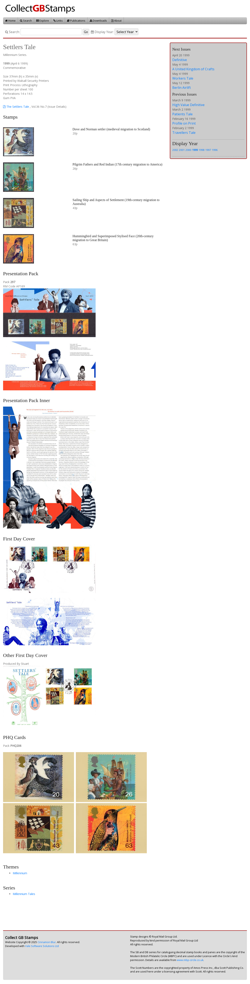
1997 (208, 150)
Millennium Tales (24, 894)
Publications (76, 20)
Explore (42, 20)
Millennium (20, 873)
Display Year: (102, 32)
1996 (215, 150)
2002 (175, 150)
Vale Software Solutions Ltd (42, 946)
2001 (182, 150)
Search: (12, 32)
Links (58, 20)
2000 (188, 150)
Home (10, 20)
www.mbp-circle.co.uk (190, 960)
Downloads (98, 20)
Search (26, 20)
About (116, 20)
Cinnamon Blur (47, 942)
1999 (195, 150)
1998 (201, 150)
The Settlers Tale (16, 107)
